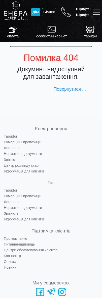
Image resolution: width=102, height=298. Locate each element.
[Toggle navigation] (97, 12)
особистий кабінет (51, 31)
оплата (13, 31)
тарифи (90, 31)
